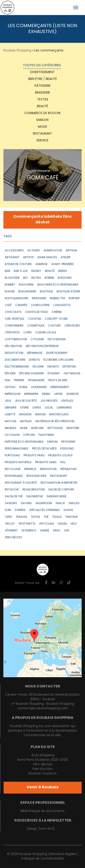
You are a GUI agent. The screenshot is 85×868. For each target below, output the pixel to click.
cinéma (57, 312)
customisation (16, 339)
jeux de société (26, 401)
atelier (65, 257)
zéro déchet (13, 537)
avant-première (62, 264)
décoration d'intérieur (42, 346)
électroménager (17, 367)
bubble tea (57, 298)
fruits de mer (57, 380)
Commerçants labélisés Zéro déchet (42, 220)
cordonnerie (14, 326)
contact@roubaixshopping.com (42, 708)
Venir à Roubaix (43, 787)
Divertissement (42, 72)
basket (36, 271)
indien (46, 394)
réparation (68, 469)
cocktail (34, 319)
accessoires (14, 250)
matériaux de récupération (54, 421)
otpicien (29, 435)
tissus (57, 517)
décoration (13, 346)
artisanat (12, 257)
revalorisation (33, 490)
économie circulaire (59, 360)
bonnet (10, 285)
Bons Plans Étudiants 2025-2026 (43, 760)
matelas (26, 421)
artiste (28, 257)
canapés (21, 305)
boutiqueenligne (16, 298)
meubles (10, 428)
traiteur (71, 517)
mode (23, 428)
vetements (28, 530)
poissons (67, 449)
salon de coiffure (61, 490)
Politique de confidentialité (42, 858)
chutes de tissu (36, 312)
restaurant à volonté (21, 483)
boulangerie (27, 291)
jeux (8, 401)
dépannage (34, 353)
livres (36, 408)
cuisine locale (45, 332)
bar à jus (21, 271)
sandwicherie (56, 496)
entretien (69, 367)
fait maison (72, 373)
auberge (41, 264)
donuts (34, 360)
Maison (42, 120)
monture (37, 428)
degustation (14, 353)
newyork (72, 428)
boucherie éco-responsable (57, 285)
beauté (50, 271)
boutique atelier (68, 291)
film (7, 380)
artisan (71, 250)
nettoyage (55, 428)
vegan (62, 524)
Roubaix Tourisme (43, 773)
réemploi (30, 469)
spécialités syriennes (44, 510)
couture (54, 326)
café (8, 305)
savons (26, 503)
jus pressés (49, 401)
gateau (10, 387)
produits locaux (60, 455)
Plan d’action (42, 769)
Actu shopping (42, 755)
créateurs (72, 326)
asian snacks (47, 257)
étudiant (54, 373)
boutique (46, 291)
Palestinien (46, 435)
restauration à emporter (59, 483)
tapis (8, 517)
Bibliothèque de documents (43, 811)
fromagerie (36, 380)
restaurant (58, 476)
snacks (74, 503)
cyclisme (37, 339)
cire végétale (14, 319)
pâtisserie (68, 442)
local (49, 408)
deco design (57, 339)
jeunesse (72, 394)
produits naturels (18, 462)
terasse (21, 517)
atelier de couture (18, 264)
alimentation (53, 250)
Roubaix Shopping (17, 50)
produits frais (34, 455)
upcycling (46, 524)
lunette (10, 414)
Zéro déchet (42, 764)
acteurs (33, 250)
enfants (53, 367)
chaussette (61, 305)
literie (24, 408)
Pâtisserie (42, 86)
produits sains (46, 462)
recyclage (13, 469)
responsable (14, 476)
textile (42, 99)
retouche (12, 490)
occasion (12, 435)
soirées (20, 510)
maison (40, 414)
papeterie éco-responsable (24, 442)
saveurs (11, 503)
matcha (10, 421)
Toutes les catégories (42, 65)
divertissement (57, 353)
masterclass (59, 414)
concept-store (56, 319)
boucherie (26, 285)
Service (42, 140)
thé (46, 517)
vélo (73, 524)
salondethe (34, 496)
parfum (52, 442)
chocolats (13, 312)
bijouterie (12, 278)
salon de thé (14, 496)
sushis (68, 510)
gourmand (39, 387)
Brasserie (42, 92)
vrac (57, 530)
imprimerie (31, 394)
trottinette (26, 524)
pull (63, 462)
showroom (43, 503)
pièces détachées (44, 449)
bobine (49, 278)
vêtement (11, 530)
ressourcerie (36, 476)
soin (8, 510)
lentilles (67, 401)
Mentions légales (63, 854)
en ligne (38, 367)
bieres (62, 271)
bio (25, 278)
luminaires (64, 408)
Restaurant (42, 133)
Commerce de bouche (42, 113)
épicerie (10, 373)
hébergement (59, 387)
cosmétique (35, 326)
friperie (19, 380)
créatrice (12, 332)
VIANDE (44, 530)
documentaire (15, 360)
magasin (25, 414)
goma (23, 387)
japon (58, 394)
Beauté (42, 106)
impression (12, 394)
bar (7, 271)
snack (60, 503)
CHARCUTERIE (40, 305)
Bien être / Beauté (42, 79)
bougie (10, 291)
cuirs (27, 332)
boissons (65, 278)
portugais (12, 455)
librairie (11, 408)
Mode (42, 127)
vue (66, 530)
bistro (36, 278)
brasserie (39, 298)
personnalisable (16, 449)
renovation (48, 469)
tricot (10, 524)
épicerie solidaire (31, 373)
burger (74, 298)
